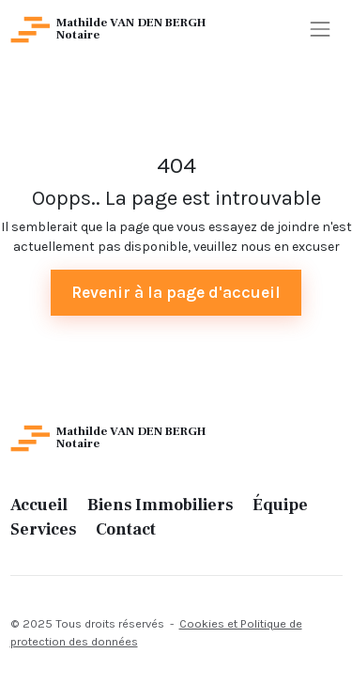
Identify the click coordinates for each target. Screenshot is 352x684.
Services (43, 529)
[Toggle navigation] (320, 29)
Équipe (280, 505)
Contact (126, 529)
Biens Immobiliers (160, 505)
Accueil (39, 505)
